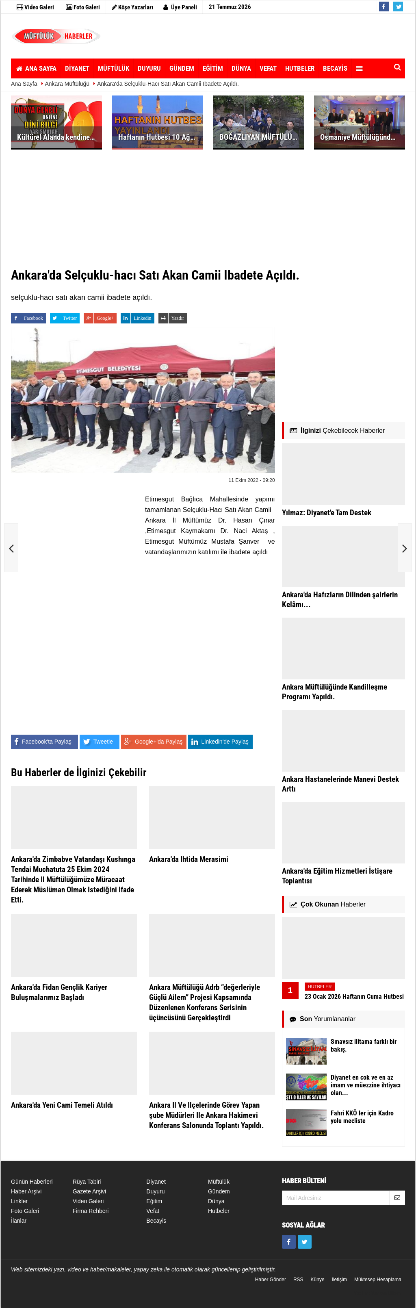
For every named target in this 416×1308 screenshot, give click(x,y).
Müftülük (219, 1181)
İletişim (339, 1279)
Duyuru (155, 1191)
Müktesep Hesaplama (377, 1279)
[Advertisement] (260, 36)
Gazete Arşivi (89, 1191)
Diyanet (155, 1181)
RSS (298, 1279)
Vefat (152, 1211)
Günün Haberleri (32, 1181)
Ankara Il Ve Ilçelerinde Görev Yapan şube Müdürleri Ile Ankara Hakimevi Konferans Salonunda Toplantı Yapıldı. (206, 1115)
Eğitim (154, 1201)
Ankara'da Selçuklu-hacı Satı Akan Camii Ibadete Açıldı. (168, 83)
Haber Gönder (270, 1279)
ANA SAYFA (35, 68)
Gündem (219, 1191)
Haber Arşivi (26, 1191)
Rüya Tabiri (87, 1181)
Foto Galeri (25, 1211)
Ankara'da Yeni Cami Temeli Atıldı (62, 1105)
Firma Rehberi (91, 1211)
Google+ (99, 318)
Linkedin (136, 318)
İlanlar (18, 1220)
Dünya (216, 1201)
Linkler (19, 1201)
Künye (318, 1279)
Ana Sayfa (24, 83)
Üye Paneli (180, 7)
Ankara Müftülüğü (67, 83)
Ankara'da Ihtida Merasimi (188, 859)
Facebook (27, 318)
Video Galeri (88, 1201)
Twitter (63, 318)
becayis (156, 1220)
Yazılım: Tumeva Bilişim (377, 1293)
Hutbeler (219, 1211)
